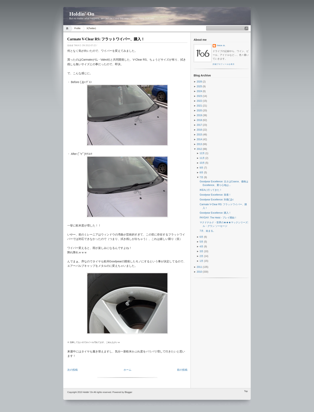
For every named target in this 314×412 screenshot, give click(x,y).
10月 (202, 162)
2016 (199, 129)
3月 (201, 251)
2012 (199, 149)
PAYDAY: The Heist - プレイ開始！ (218, 217)
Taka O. (221, 46)
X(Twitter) (91, 28)
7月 (201, 177)
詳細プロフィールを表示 (223, 64)
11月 (202, 158)
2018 (199, 120)
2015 (199, 134)
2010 (199, 271)
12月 (202, 153)
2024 (199, 91)
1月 (201, 261)
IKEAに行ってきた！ (211, 190)
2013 (199, 144)
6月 (201, 236)
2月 (201, 256)
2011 (199, 267)
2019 (199, 115)
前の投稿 (182, 369)
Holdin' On (81, 14)
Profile (77, 28)
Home (67, 28)
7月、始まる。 (207, 230)
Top (246, 391)
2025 (199, 86)
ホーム (127, 369)
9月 (201, 167)
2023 (199, 96)
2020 (199, 110)
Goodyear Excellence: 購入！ (215, 212)
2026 (199, 81)
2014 (199, 139)
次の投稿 (72, 369)
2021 (199, 105)
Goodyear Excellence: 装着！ (215, 194)
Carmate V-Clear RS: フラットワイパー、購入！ (106, 39)
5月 (201, 241)
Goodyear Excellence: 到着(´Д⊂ (217, 199)
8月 (201, 172)
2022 (199, 100)
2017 (199, 125)
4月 (201, 246)
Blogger (128, 392)
